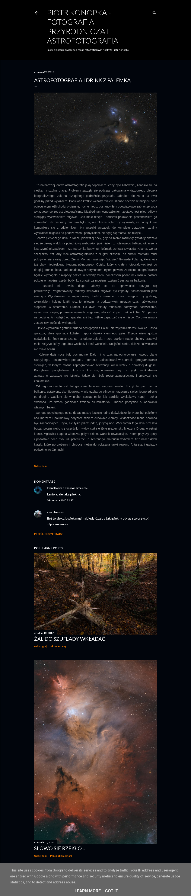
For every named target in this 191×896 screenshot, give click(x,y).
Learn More (87, 890)
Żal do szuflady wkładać (69, 639)
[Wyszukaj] (154, 12)
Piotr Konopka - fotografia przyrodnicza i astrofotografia (82, 26)
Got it (111, 890)
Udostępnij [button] (40, 466)
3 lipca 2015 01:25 (57, 524)
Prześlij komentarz (48, 534)
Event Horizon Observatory (63, 487)
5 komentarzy (58, 646)
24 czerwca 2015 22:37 (60, 500)
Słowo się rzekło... (59, 848)
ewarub (51, 512)
